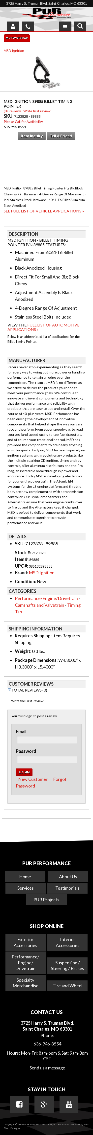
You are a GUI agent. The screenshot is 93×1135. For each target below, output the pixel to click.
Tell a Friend (61, 135)
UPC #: (22, 566)
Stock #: (23, 552)
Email (21, 731)
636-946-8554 (47, 1043)
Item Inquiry (32, 135)
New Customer (33, 779)
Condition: (25, 581)
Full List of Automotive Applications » (43, 327)
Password (26, 751)
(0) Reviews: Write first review (27, 111)
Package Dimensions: (36, 660)
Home (25, 876)
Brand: (21, 572)
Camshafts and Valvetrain (39, 605)
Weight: (23, 651)
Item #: (22, 559)
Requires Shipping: (33, 635)
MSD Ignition (14, 50)
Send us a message (47, 1067)
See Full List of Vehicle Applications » (44, 210)
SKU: (9, 116)
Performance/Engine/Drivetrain (46, 598)
